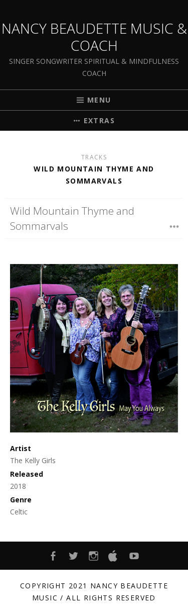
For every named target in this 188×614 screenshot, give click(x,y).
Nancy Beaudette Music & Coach (94, 37)
